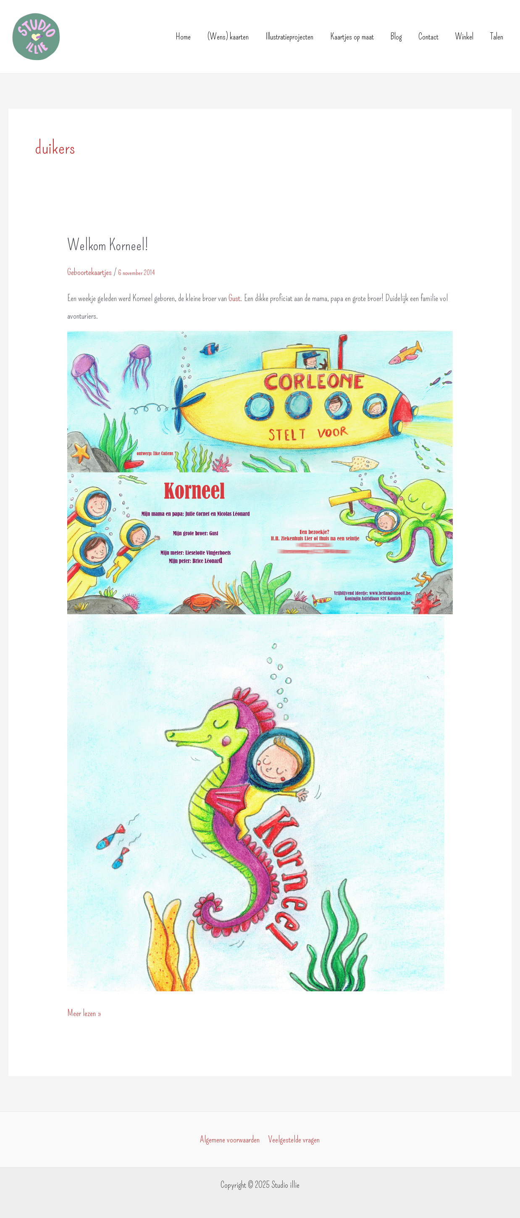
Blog (396, 36)
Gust (233, 298)
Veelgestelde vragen (294, 1139)
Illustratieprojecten (289, 36)
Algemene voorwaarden (230, 1139)
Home (183, 36)
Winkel (464, 36)
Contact (428, 36)
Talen (496, 36)
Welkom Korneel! (107, 245)
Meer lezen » (84, 1013)
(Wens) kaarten (228, 36)
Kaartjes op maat (352, 36)
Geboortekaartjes (89, 272)
